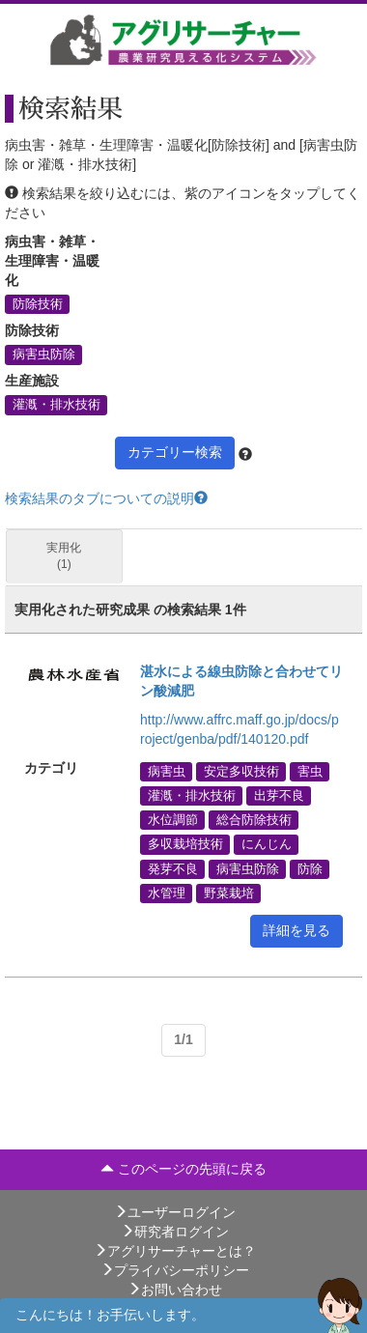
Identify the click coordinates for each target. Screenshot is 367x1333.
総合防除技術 (254, 820)
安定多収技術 (241, 771)
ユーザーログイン (175, 1212)
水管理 (166, 892)
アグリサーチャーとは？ (175, 1251)
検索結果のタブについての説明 (106, 498)
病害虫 (166, 771)
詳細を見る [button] (296, 930)
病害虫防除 (44, 354)
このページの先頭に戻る (183, 1169)
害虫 (310, 771)
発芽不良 (173, 868)
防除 (310, 868)
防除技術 (38, 304)
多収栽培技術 (185, 844)
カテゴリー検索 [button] (174, 452)
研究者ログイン (175, 1231)
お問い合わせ (174, 1289)
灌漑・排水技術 (56, 404)
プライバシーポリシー (174, 1270)
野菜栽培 (229, 892)
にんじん (266, 844)
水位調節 (173, 820)
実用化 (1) (63, 556)
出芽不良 (279, 796)
